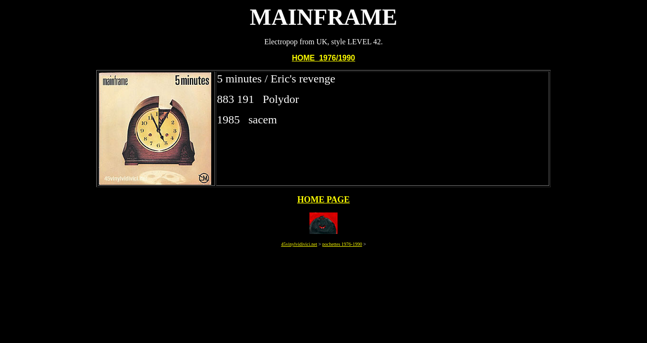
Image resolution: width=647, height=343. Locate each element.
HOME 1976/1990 (323, 58)
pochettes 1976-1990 (342, 244)
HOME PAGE (323, 199)
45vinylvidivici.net (299, 244)
